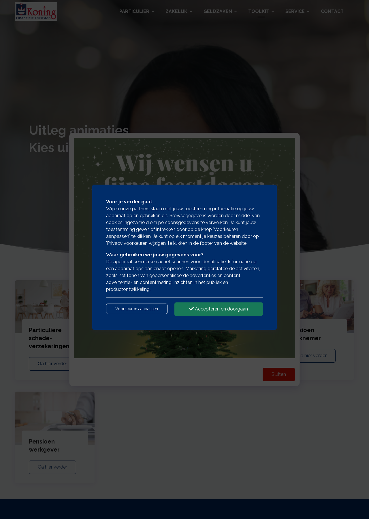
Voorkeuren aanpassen (136, 308)
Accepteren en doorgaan (218, 309)
